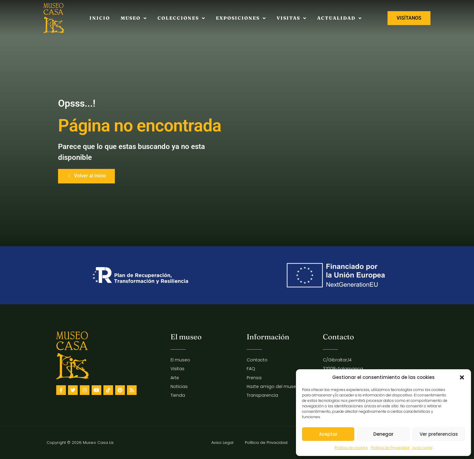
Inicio (99, 18)
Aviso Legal (422, 447)
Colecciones (181, 18)
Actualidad (339, 18)
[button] (462, 377)
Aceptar (328, 434)
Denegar (383, 434)
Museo (134, 18)
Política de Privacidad (390, 447)
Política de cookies (351, 447)
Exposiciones (241, 18)
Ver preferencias (439, 434)
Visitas (292, 18)
